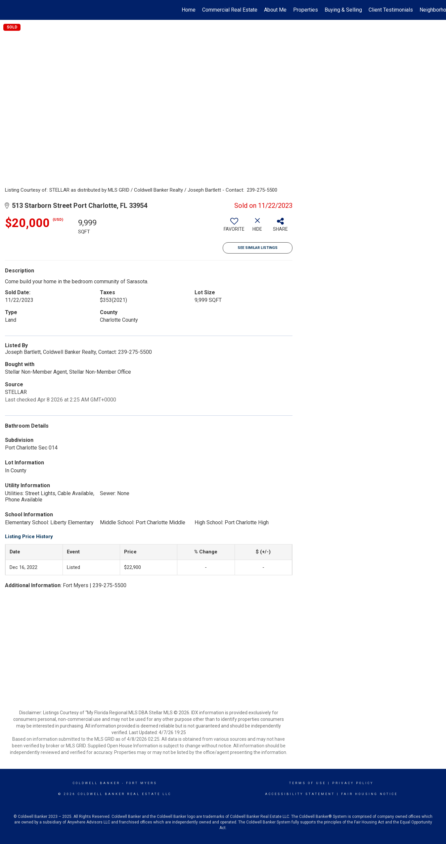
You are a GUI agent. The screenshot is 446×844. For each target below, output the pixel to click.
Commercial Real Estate (229, 10)
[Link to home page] (8, 10)
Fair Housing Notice (369, 794)
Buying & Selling (343, 10)
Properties (305, 10)
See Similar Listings (258, 248)
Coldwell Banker (96, 783)
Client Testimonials (391, 10)
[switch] (234, 227)
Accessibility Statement (300, 794)
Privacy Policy (353, 783)
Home (189, 10)
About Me (275, 10)
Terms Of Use (307, 783)
